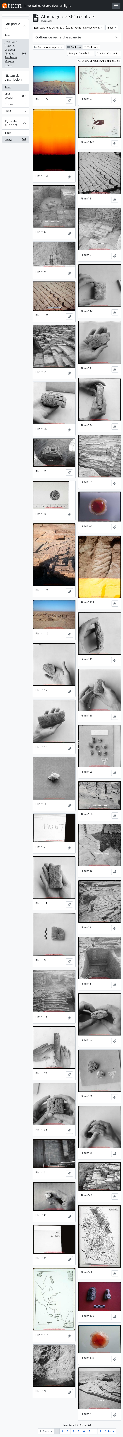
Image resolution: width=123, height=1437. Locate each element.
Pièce (15, 111)
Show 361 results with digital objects (99, 60)
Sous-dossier (15, 95)
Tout (8, 35)
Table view (91, 47)
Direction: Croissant (107, 53)
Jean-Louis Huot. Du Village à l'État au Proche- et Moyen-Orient (15, 53)
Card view (74, 47)
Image (15, 140)
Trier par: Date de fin (80, 53)
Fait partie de (12, 26)
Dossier (15, 105)
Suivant (109, 1431)
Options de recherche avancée (58, 37)
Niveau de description (13, 77)
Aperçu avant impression (48, 47)
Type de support (11, 123)
